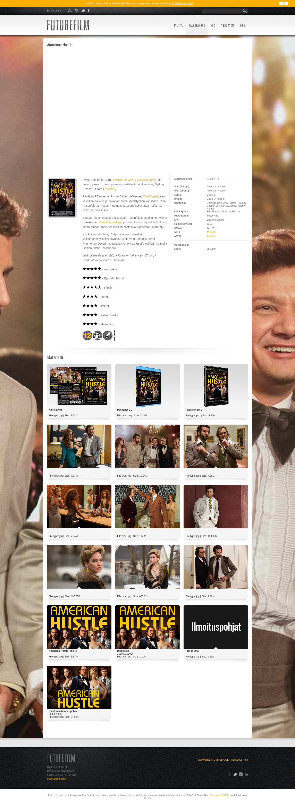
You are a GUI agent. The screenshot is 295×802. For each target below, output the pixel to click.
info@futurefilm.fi (56, 778)
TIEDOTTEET (227, 25)
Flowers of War (123, 179)
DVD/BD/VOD (221, 759)
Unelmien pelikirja (110, 222)
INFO (242, 25)
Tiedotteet (236, 759)
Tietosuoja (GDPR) (219, 795)
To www (211, 236)
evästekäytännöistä (182, 3)
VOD (213, 25)
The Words (150, 196)
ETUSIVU (178, 25)
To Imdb (211, 232)
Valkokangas (205, 759)
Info (246, 759)
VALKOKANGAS (197, 25)
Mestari (110, 189)
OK (283, 3)
